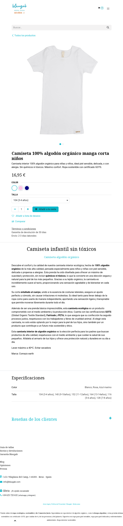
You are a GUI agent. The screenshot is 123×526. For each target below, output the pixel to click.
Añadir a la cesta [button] (45, 209)
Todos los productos (24, 35)
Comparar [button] (18, 221)
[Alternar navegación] (108, 8)
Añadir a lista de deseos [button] (26, 216)
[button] (17, 143)
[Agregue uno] (27, 209)
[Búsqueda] (108, 27)
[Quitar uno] (15, 209)
